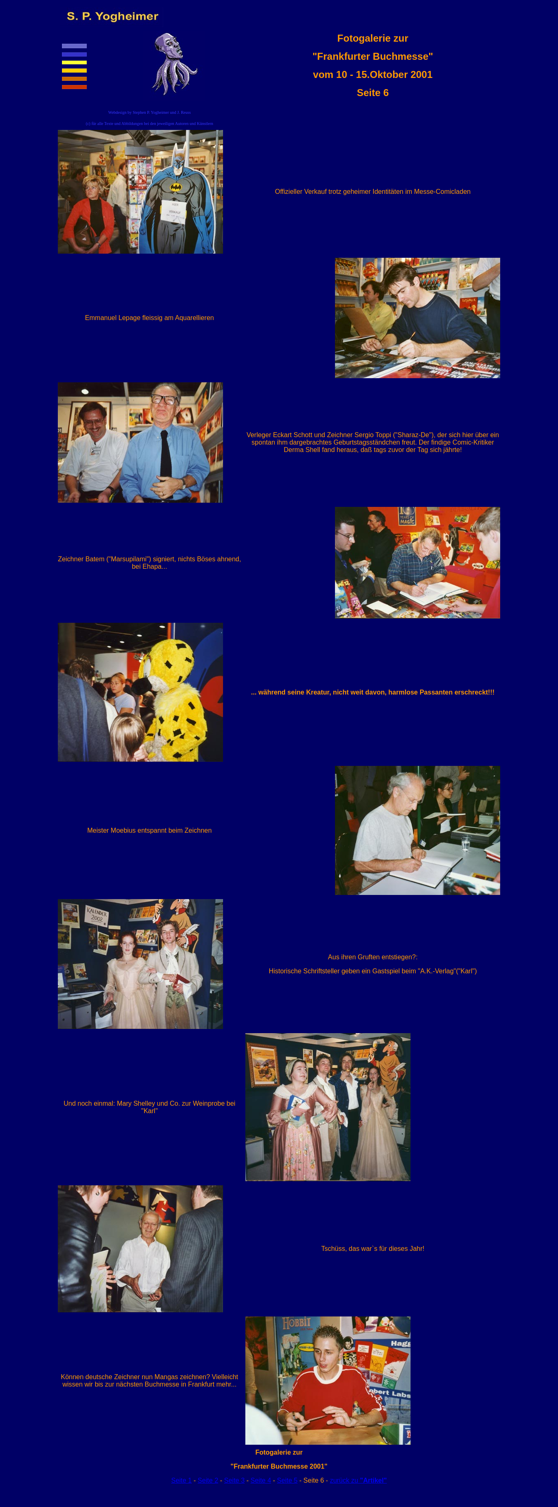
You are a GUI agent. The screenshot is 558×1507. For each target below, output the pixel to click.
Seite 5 (287, 1480)
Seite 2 (207, 1480)
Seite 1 (181, 1480)
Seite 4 (261, 1480)
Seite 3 (234, 1480)
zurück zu (358, 1480)
